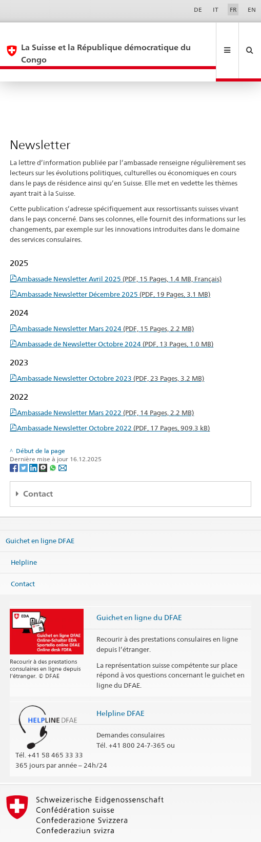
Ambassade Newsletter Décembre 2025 (113, 269)
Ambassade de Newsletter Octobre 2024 (115, 319)
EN (252, 9)
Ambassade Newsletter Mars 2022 (105, 388)
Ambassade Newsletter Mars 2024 (105, 304)
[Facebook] (14, 442)
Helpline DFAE (120, 688)
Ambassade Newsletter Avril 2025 (119, 254)
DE (198, 9)
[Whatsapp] (53, 442)
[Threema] (44, 442)
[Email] (62, 442)
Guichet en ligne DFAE (40, 516)
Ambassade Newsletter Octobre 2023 (110, 354)
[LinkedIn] (34, 442)
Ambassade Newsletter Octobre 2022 (113, 403)
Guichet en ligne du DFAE (139, 592)
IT (215, 9)
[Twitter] (24, 442)
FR (233, 9)
